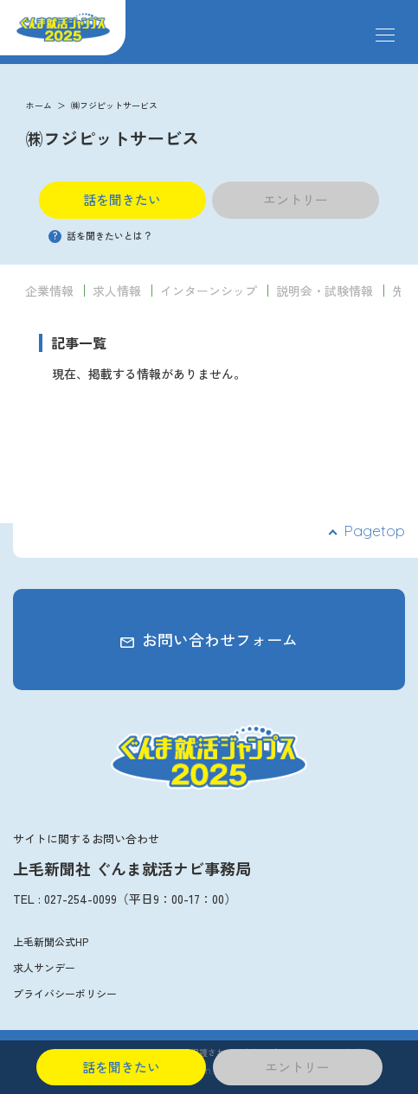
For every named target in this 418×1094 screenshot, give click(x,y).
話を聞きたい (122, 199)
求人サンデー (44, 967)
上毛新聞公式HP (50, 941)
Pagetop (374, 531)
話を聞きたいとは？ (100, 235)
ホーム (39, 105)
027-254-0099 (80, 898)
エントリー (295, 199)
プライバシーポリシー (65, 993)
